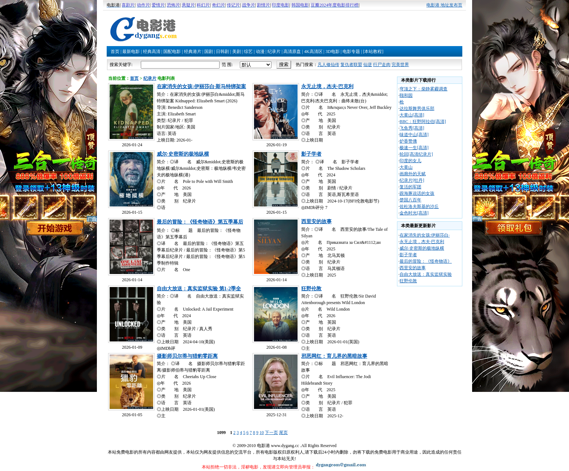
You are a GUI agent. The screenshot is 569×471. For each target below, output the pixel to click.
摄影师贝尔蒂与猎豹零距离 (187, 356)
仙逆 (367, 64)
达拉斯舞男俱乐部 (417, 108)
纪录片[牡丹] (412, 180)
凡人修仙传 (328, 64)
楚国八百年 (410, 199)
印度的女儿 (410, 160)
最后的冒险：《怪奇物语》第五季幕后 (200, 222)
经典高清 (151, 51)
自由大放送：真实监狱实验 (426, 274)
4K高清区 (313, 51)
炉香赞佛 (408, 141)
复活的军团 (410, 186)
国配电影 (172, 51)
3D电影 (333, 51)
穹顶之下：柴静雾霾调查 (423, 88)
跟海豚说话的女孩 (417, 193)
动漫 (260, 51)
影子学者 (311, 154)
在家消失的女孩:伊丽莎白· (425, 235)
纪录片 (274, 51)
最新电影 (131, 51)
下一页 (271, 432)
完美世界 (400, 64)
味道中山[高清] (414, 134)
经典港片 (192, 51)
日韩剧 (222, 51)
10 (261, 432)
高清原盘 (292, 51)
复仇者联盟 (351, 64)
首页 (115, 51)
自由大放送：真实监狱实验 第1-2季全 (199, 288)
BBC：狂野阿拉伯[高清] (423, 121)
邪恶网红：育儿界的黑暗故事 (334, 356)
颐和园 (406, 95)
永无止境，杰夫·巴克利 (327, 86)
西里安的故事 (316, 221)
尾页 (283, 432)
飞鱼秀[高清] (412, 128)
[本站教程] (373, 51)
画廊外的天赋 (413, 173)
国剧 (208, 51)
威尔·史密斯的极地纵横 (183, 154)
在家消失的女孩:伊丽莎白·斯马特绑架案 (201, 86)
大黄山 (406, 167)
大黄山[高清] (412, 115)
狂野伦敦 (311, 288)
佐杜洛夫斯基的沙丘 (419, 206)
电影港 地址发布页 (444, 5)
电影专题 (351, 51)
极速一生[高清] (414, 147)
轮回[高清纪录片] (416, 154)
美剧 (236, 51)
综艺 (248, 51)
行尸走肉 (381, 64)
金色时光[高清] (414, 213)
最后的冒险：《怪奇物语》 (426, 261)
